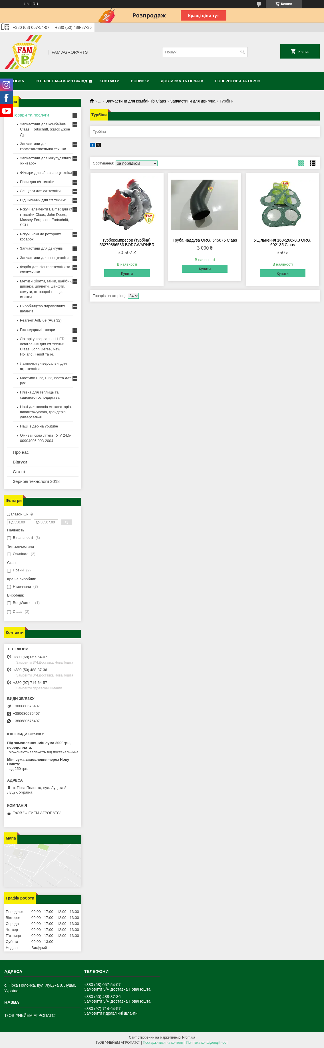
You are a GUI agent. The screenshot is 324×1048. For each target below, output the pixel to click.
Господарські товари (37, 330)
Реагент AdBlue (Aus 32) (41, 320)
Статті (19, 471)
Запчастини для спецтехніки (44, 258)
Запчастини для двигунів (41, 248)
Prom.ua (188, 1037)
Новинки (140, 81)
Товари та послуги (31, 115)
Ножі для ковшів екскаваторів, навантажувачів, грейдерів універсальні (46, 412)
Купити (127, 273)
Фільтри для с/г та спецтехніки (46, 172)
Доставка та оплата (182, 81)
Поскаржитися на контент (163, 1043)
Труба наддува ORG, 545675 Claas (205, 240)
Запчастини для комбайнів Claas (136, 101)
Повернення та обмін (237, 81)
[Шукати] (243, 52)
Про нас (21, 452)
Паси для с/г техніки (37, 182)
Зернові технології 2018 (36, 481)
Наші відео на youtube (39, 426)
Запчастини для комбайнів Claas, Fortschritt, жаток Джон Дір (45, 129)
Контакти (110, 81)
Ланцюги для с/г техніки (40, 191)
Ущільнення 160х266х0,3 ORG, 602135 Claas (282, 242)
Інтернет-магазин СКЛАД (61, 81)
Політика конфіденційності (207, 1043)
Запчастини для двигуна (192, 101)
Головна (15, 81)
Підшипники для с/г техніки (43, 200)
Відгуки (20, 461)
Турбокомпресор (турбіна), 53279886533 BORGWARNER (127, 242)
